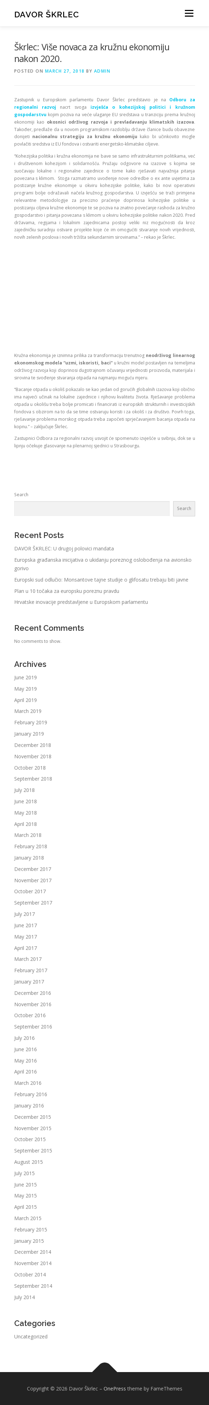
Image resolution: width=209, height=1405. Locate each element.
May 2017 (25, 936)
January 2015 (29, 1240)
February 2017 (30, 970)
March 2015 (28, 1218)
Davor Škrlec (46, 14)
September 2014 (33, 1285)
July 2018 (24, 790)
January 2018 (29, 857)
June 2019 (25, 677)
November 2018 (32, 756)
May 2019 (25, 688)
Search (21, 495)
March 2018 (28, 835)
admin (102, 71)
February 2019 (30, 722)
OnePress (115, 1388)
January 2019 (29, 733)
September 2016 (33, 1026)
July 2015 (24, 1173)
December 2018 (32, 745)
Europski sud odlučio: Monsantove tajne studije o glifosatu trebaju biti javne (101, 579)
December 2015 (32, 1117)
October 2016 (30, 1015)
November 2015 (32, 1128)
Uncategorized (31, 1336)
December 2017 (32, 869)
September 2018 (33, 778)
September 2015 (33, 1150)
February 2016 (30, 1094)
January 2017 (29, 981)
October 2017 (30, 891)
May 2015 (25, 1195)
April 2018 (25, 824)
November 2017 (32, 880)
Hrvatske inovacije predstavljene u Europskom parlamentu (81, 602)
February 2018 (30, 846)
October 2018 (30, 767)
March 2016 (28, 1083)
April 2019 (25, 700)
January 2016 (29, 1105)
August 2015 (28, 1161)
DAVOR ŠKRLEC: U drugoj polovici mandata (64, 548)
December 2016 (32, 993)
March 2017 (28, 959)
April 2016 (25, 1071)
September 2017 (33, 902)
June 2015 (25, 1184)
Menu (188, 13)
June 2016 (25, 1049)
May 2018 (25, 812)
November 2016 (32, 1004)
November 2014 (32, 1263)
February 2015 (30, 1229)
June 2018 (25, 801)
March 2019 (28, 711)
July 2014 (24, 1297)
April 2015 (25, 1206)
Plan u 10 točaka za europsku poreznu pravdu (66, 591)
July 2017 (24, 914)
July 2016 (24, 1038)
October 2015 (30, 1139)
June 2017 (25, 925)
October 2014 (30, 1274)
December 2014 (32, 1251)
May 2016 (25, 1060)
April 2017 (25, 948)
